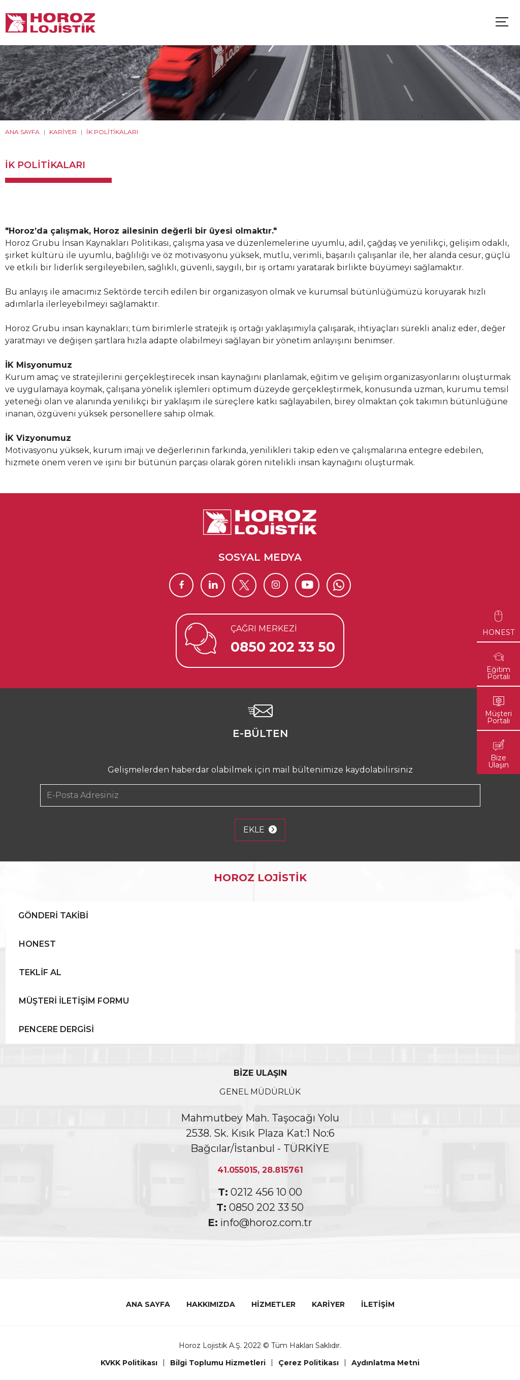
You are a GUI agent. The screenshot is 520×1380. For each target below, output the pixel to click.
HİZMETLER (273, 1304)
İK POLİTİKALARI (112, 132)
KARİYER (63, 132)
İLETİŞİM (378, 1304)
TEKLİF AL (40, 972)
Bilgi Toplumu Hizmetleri (218, 1362)
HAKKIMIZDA (210, 1304)
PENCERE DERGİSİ (56, 1029)
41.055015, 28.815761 (260, 1170)
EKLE (260, 830)
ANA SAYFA (22, 132)
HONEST (37, 944)
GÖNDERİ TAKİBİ (53, 915)
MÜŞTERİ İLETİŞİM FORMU (74, 1001)
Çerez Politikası (308, 1362)
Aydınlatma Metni (385, 1362)
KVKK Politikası (129, 1362)
